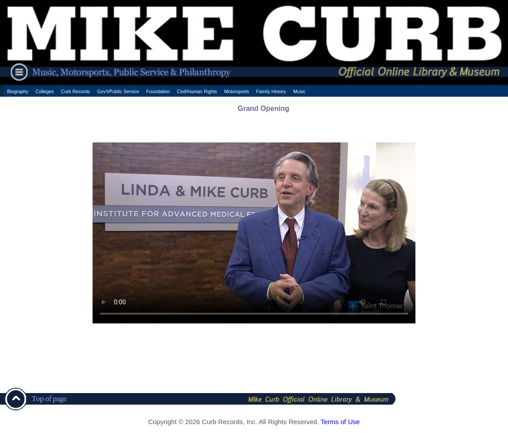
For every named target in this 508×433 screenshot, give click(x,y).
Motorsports (236, 91)
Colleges (44, 91)
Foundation (158, 91)
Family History (271, 91)
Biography (17, 91)
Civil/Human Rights (197, 91)
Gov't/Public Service (118, 91)
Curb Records (75, 91)
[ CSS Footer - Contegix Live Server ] (254, 430)
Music (299, 91)
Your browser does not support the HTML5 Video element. (254, 232)
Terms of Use (340, 421)
